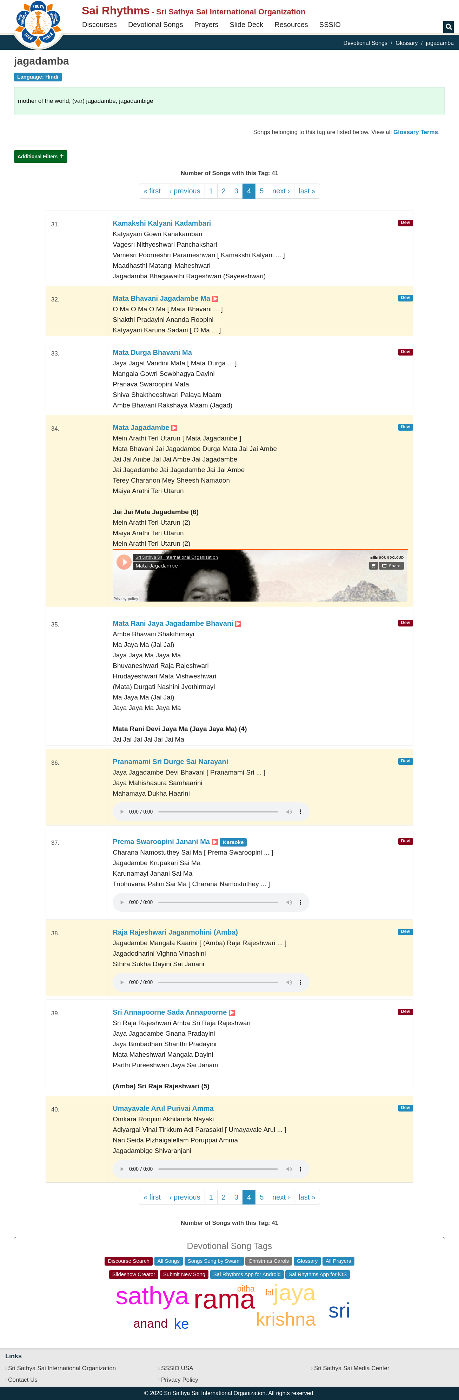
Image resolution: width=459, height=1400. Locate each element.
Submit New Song (184, 1274)
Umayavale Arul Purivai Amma (163, 1108)
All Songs (169, 1261)
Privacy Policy (179, 1379)
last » (307, 191)
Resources (291, 24)
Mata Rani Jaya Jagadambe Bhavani (177, 623)
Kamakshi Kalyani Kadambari (162, 223)
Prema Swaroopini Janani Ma (180, 841)
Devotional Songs (155, 24)
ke (181, 1324)
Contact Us (23, 1379)
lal (270, 1292)
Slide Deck (247, 24)
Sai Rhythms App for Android (247, 1274)
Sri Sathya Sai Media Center (352, 1368)
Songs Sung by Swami (214, 1261)
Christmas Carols (268, 1261)
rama (224, 1299)
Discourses (99, 24)
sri (339, 1310)
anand (150, 1323)
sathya (152, 1295)
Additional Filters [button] (38, 156)
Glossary (406, 43)
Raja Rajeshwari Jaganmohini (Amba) (175, 932)
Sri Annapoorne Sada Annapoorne (174, 1012)
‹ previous (184, 191)
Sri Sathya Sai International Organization (62, 1368)
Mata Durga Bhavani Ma (152, 352)
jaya (294, 1292)
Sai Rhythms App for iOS (317, 1274)
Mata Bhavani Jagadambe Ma (165, 298)
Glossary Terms (415, 132)
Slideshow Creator (133, 1274)
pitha (246, 1288)
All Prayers (338, 1261)
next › (281, 191)
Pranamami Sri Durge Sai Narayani (170, 761)
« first (152, 191)
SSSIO (330, 24)
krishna (286, 1319)
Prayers (206, 24)
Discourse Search (128, 1261)
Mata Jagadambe (145, 427)
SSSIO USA (177, 1368)
